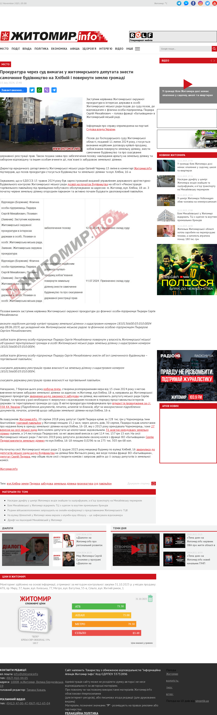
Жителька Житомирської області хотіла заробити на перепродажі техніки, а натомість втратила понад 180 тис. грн (196, 234)
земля (25, 483)
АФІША (75, 48)
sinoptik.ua (202, 701)
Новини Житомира (172, 155)
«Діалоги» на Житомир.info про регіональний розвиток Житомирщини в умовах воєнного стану (90, 545)
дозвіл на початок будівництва (88, 184)
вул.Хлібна (13, 483)
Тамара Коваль (36, 690)
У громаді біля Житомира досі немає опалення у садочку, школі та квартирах (196, 167)
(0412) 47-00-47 (17, 703)
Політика (41, 48)
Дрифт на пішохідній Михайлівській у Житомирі (35, 520)
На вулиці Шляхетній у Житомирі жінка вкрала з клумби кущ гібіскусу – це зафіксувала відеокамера (65, 515)
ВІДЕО (119, 48)
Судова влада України (100, 129)
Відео (165, 60)
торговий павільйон (28, 423)
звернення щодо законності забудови (54, 396)
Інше (129, 48)
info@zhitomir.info (26, 674)
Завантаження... (13, 90)
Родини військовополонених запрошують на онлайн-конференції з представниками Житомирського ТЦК (68, 510)
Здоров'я (89, 48)
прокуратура (85, 483)
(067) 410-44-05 (17, 678)
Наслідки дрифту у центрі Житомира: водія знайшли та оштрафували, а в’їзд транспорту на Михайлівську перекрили (75, 500)
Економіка (59, 48)
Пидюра (34, 483)
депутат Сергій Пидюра (15, 456)
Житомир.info (143, 168)
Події (16, 48)
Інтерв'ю (105, 48)
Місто (4, 48)
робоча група (52, 389)
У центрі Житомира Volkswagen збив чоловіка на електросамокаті (196, 200)
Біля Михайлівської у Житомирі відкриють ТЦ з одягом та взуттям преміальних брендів (58, 505)
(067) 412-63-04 (39, 703)
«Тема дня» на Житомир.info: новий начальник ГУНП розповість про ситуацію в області (202, 563)
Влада (27, 48)
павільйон (105, 483)
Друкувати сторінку (138, 483)
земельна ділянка (65, 483)
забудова (47, 483)
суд (96, 483)
